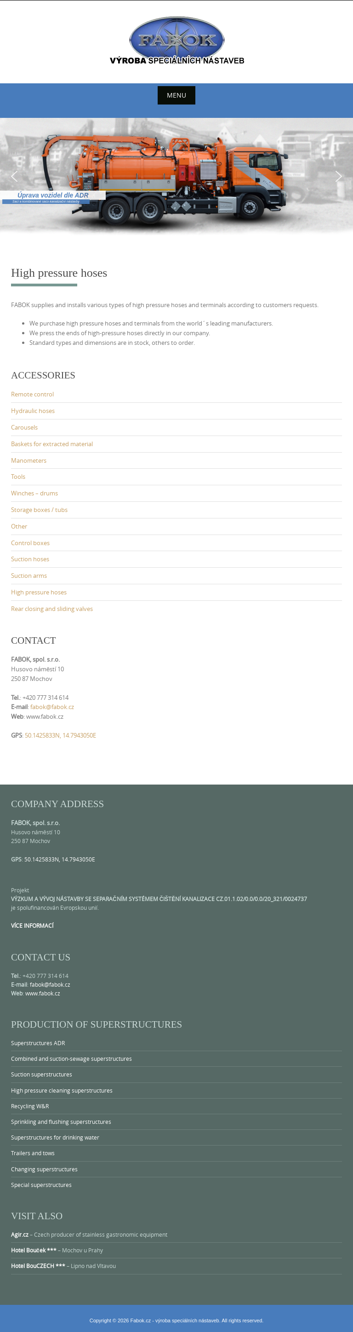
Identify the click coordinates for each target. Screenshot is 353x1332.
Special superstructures (41, 1184)
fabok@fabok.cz (52, 707)
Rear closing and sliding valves (52, 609)
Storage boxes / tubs (39, 510)
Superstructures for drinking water (55, 1137)
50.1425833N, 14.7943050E (60, 735)
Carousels (24, 427)
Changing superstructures (44, 1169)
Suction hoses (30, 559)
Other (19, 526)
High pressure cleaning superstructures (62, 1090)
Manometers (28, 460)
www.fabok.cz (42, 993)
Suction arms (29, 575)
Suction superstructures (41, 1074)
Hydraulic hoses (33, 411)
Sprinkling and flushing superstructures (61, 1121)
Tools (18, 476)
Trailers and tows (33, 1153)
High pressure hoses (39, 592)
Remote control (32, 394)
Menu (176, 95)
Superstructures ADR (38, 1043)
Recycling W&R (30, 1106)
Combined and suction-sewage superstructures (71, 1058)
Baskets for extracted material (52, 444)
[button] (14, 176)
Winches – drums (34, 493)
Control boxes (30, 543)
